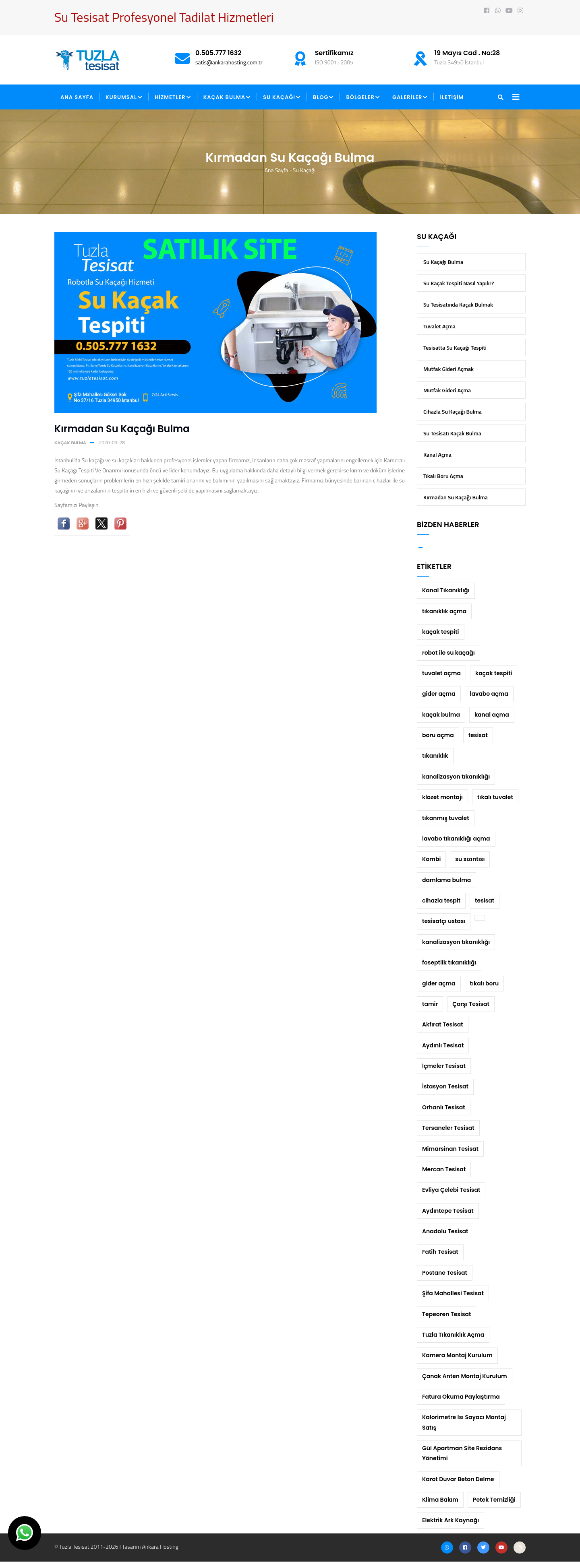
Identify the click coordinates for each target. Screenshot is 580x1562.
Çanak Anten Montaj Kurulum (464, 1376)
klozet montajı (442, 797)
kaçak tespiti (440, 632)
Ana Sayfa (276, 170)
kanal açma (491, 715)
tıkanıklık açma (444, 611)
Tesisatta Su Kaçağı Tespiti (455, 347)
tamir (430, 1004)
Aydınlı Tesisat (443, 1045)
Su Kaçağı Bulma (443, 262)
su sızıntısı (470, 859)
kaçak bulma (70, 442)
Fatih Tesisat (440, 1252)
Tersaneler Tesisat (448, 1128)
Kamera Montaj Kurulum (457, 1355)
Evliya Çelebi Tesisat (451, 1190)
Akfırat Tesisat (442, 1024)
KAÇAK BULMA (227, 97)
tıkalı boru (484, 983)
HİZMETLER (173, 97)
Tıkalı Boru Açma (443, 476)
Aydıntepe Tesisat (448, 1211)
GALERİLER (410, 97)
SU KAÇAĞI (282, 97)
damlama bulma (446, 880)
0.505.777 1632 (218, 53)
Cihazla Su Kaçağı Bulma (452, 411)
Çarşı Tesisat (470, 1004)
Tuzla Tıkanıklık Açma (453, 1335)
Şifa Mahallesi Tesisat (453, 1293)
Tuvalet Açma (439, 326)
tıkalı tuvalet (495, 797)
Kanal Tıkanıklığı (446, 590)
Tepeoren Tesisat (446, 1314)
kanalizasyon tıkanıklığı (456, 777)
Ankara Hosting (160, 1546)
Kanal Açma (437, 454)
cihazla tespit (441, 900)
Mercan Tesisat (444, 1169)
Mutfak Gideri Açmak (448, 369)
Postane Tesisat (444, 1273)
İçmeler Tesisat (444, 1066)
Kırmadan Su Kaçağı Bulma (455, 497)
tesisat (478, 735)
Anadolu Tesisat (445, 1231)
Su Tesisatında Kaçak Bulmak (458, 304)
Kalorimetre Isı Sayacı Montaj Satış (464, 1422)
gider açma (439, 694)
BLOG (323, 97)
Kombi (431, 859)
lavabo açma (489, 694)
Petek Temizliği (494, 1500)
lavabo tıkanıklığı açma (456, 839)
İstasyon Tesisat (445, 1086)
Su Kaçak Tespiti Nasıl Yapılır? (458, 283)
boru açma (438, 735)
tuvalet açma (441, 673)
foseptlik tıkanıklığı (449, 962)
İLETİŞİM (452, 97)
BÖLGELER (363, 97)
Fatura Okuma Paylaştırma (461, 1397)
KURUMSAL (124, 97)
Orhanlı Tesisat (443, 1107)
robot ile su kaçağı (448, 653)
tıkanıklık (435, 756)
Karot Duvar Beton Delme (458, 1479)
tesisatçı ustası (443, 921)
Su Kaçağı (304, 170)
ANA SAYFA (76, 97)
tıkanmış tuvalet (445, 818)
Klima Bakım (440, 1500)
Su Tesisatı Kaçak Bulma (452, 433)
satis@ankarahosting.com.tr (229, 62)
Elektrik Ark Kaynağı (450, 1520)
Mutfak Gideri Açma (447, 390)
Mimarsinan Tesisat (450, 1149)
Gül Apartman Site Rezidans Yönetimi (462, 1453)
